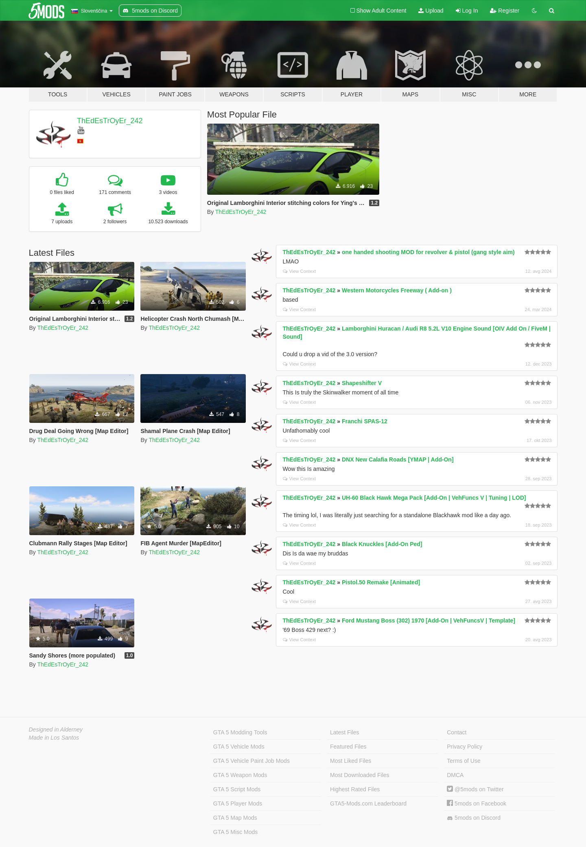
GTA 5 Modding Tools (240, 732)
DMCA (455, 775)
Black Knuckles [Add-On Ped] (382, 544)
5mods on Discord (474, 817)
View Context (299, 271)
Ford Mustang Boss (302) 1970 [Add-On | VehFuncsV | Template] (428, 620)
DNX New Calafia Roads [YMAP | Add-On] (398, 459)
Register (504, 10)
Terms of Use (463, 761)
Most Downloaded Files (359, 775)
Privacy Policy (464, 746)
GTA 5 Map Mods (235, 817)
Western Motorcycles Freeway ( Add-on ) (397, 290)
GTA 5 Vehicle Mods (239, 746)
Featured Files (348, 746)
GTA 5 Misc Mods (235, 832)
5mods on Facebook (476, 803)
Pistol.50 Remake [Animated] (381, 582)
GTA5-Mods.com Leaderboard (368, 803)
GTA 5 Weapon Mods (240, 775)
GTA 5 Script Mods (236, 789)
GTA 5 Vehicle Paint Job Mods (251, 761)
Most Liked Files (350, 761)
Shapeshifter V (362, 383)
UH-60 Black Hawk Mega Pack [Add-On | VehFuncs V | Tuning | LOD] (434, 497)
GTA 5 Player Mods (237, 803)
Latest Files (344, 732)
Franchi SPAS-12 (364, 421)
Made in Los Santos (54, 737)
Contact (456, 732)
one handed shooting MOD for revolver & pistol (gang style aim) (428, 252)
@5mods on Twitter (475, 789)
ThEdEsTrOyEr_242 (109, 121)
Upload (430, 10)
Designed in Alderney (56, 729)
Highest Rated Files (355, 789)
